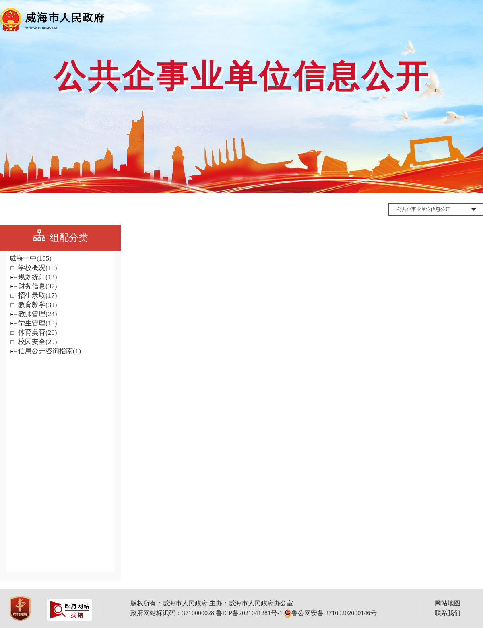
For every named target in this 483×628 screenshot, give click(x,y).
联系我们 (447, 612)
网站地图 (447, 603)
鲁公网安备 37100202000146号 (330, 612)
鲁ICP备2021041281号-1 (249, 612)
